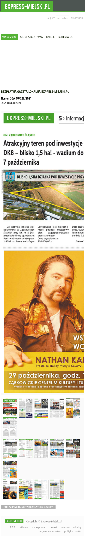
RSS (12, 527)
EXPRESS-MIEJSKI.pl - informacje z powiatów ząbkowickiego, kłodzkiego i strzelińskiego (27, 6)
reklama (23, 527)
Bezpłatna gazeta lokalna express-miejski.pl (35, 92)
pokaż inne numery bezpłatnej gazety (28, 507)
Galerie (50, 36)
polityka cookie (72, 531)
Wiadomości (9, 36)
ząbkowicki (77, 17)
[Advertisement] (42, 69)
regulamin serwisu (50, 531)
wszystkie (62, 18)
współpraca (38, 527)
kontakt (52, 527)
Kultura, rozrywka (31, 36)
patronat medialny (70, 527)
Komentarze (66, 36)
